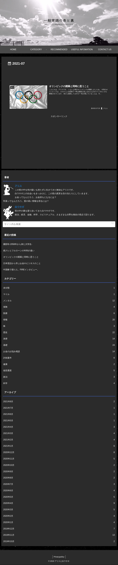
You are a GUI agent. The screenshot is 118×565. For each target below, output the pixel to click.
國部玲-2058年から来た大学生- (17, 244)
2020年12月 (59, 452)
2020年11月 (59, 459)
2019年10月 (59, 541)
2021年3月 (59, 433)
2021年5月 (59, 421)
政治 (59, 377)
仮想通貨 (59, 371)
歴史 (59, 333)
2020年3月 (59, 510)
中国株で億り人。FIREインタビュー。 (21, 270)
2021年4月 (59, 427)
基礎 (59, 345)
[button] (112, 223)
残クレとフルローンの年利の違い (18, 251)
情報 (59, 320)
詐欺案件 (59, 358)
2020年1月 (59, 522)
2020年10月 (59, 465)
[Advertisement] (59, 74)
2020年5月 (59, 497)
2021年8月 (59, 402)
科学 (59, 383)
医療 (59, 313)
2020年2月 (59, 516)
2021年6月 (59, 414)
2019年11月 (59, 535)
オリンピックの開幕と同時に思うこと (21, 257)
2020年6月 (59, 491)
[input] (59, 224)
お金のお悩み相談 (59, 352)
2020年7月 (59, 484)
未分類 (59, 288)
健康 (59, 364)
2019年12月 (59, 529)
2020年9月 (59, 472)
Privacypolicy (59, 557)
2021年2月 (59, 440)
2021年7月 (59, 408)
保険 (59, 307)
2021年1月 (59, 446)
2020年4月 (59, 503)
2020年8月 (59, 478)
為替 (59, 339)
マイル (59, 294)
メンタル (59, 301)
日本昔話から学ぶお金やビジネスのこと (22, 263)
